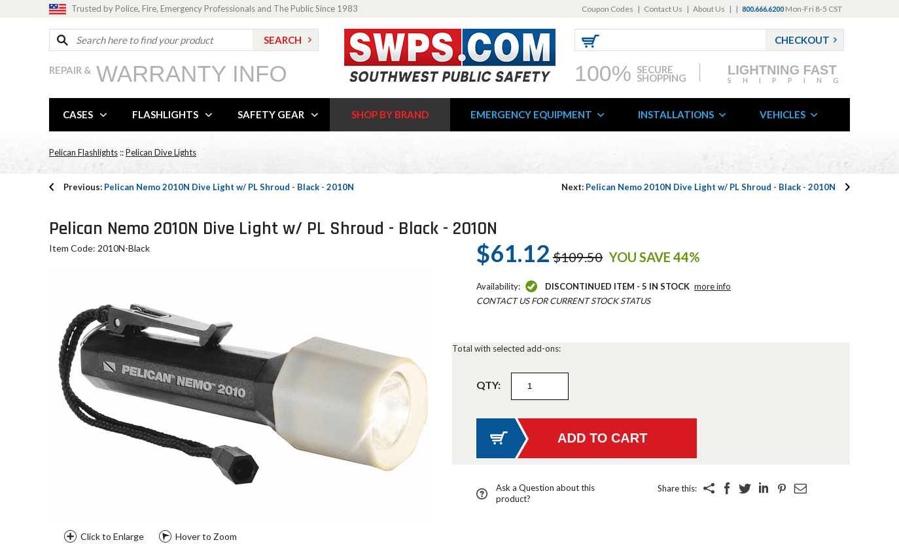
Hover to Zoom (206, 536)
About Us (709, 9)
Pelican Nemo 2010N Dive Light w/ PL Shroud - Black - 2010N (208, 187)
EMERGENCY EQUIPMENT (531, 114)
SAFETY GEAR (271, 114)
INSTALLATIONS (676, 114)
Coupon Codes (607, 9)
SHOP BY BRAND (390, 114)
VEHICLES (782, 114)
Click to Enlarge (112, 536)
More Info (712, 286)
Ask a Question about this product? (545, 493)
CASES (78, 114)
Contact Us (663, 9)
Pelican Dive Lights (161, 152)
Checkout (802, 40)
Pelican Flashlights (83, 152)
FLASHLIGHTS (165, 114)
